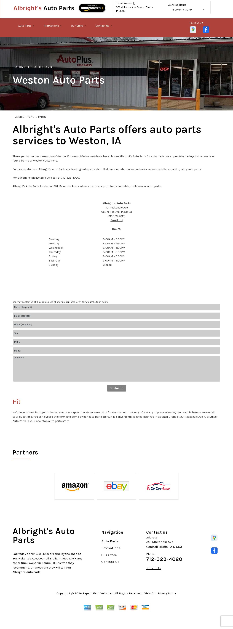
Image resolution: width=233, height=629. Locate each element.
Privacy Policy (166, 593)
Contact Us (102, 25)
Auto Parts (24, 25)
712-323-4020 (124, 3)
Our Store (77, 25)
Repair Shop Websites (98, 593)
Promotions (51, 25)
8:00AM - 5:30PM (182, 9)
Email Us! (117, 220)
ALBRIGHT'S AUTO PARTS (34, 67)
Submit (116, 388)
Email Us (153, 568)
